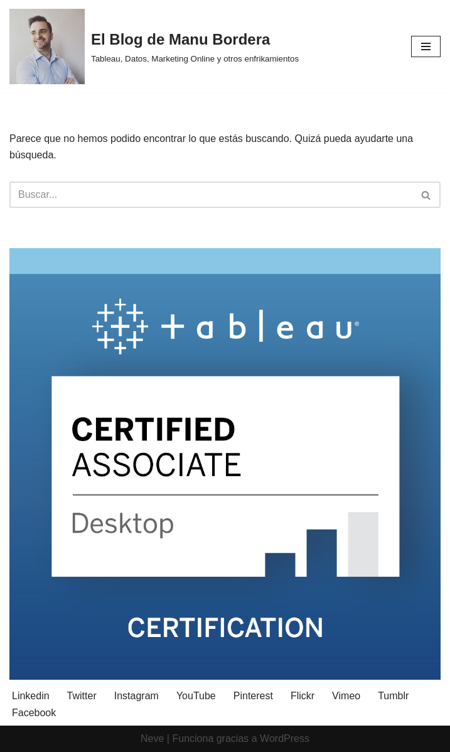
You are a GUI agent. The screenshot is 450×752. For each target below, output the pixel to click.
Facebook (34, 712)
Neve (152, 738)
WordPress (284, 738)
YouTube (196, 695)
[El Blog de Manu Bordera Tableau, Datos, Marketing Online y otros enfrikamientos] (154, 46)
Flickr (302, 695)
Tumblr (393, 695)
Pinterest (253, 695)
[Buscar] (210, 195)
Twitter (82, 695)
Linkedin (31, 695)
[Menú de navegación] (426, 46)
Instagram (136, 695)
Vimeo (346, 695)
